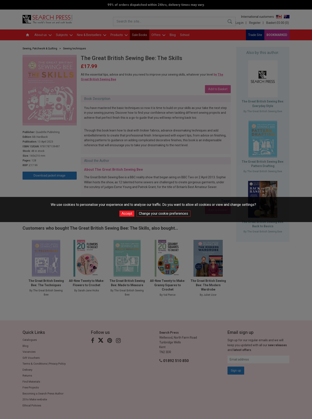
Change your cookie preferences (163, 213)
